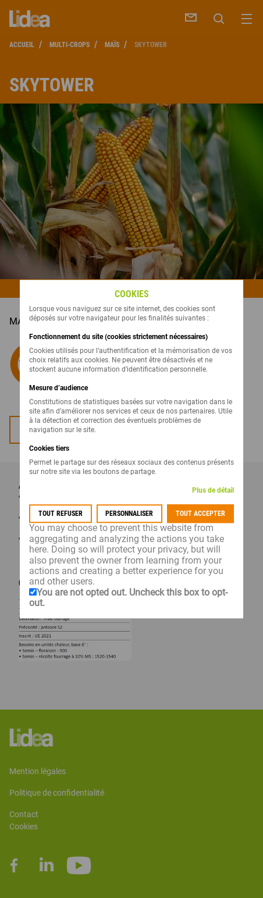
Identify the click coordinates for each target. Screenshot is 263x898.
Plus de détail (213, 491)
